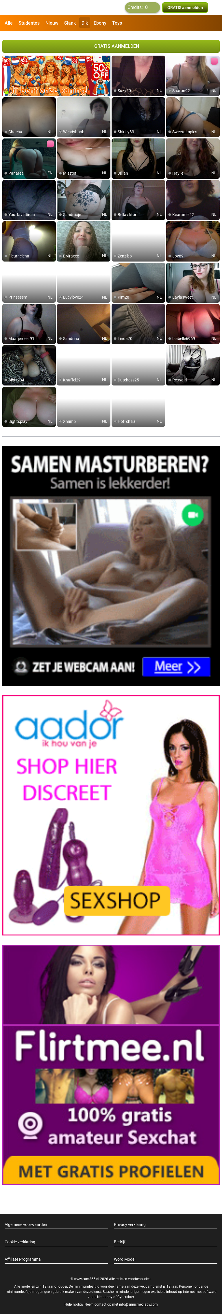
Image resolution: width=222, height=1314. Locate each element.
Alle (9, 23)
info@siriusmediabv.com (138, 1302)
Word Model (124, 1257)
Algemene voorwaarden (26, 1222)
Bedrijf (119, 1239)
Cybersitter (125, 1295)
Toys (117, 23)
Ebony (100, 23)
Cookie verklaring (20, 1239)
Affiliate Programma (23, 1257)
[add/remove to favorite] (116, 58)
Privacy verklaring (130, 1222)
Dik (85, 23)
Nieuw (51, 23)
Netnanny (105, 1295)
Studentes (29, 23)
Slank (70, 23)
